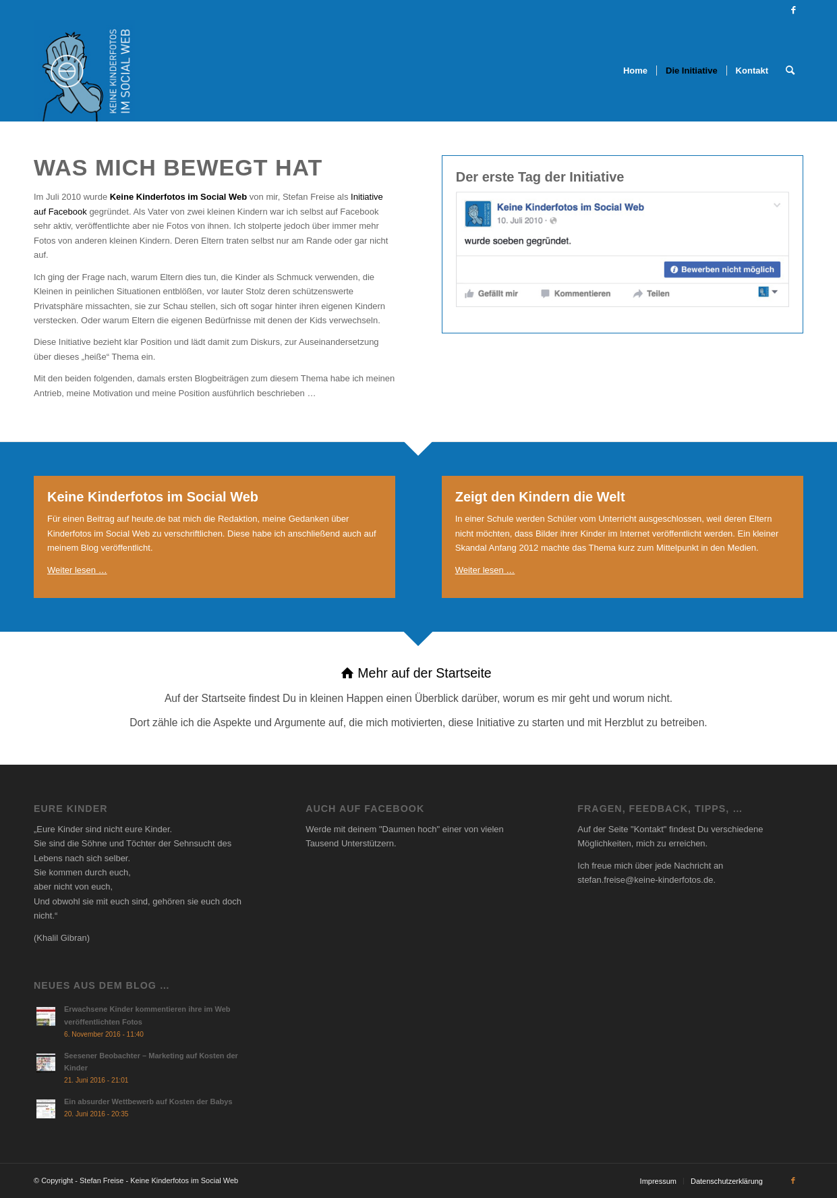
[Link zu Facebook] (793, 10)
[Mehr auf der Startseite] (418, 698)
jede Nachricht (683, 866)
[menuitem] (635, 70)
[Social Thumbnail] (84, 70)
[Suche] (790, 70)
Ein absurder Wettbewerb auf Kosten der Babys (148, 1101)
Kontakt (649, 829)
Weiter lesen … (77, 570)
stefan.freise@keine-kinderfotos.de (645, 880)
